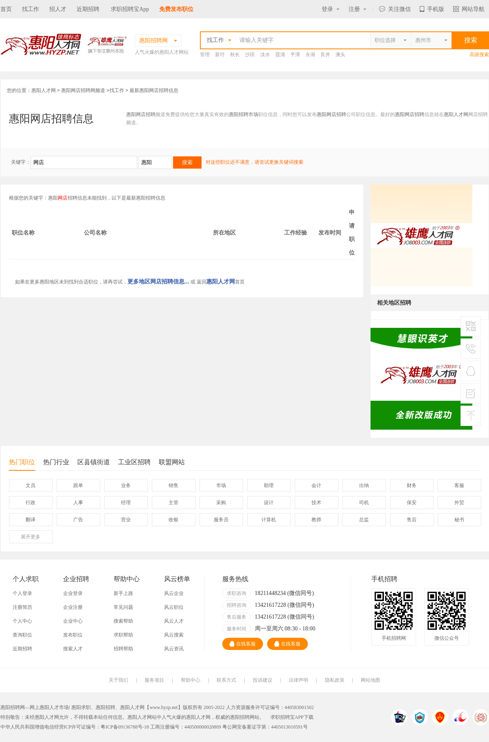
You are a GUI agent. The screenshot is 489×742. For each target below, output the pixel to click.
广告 (78, 519)
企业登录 (73, 593)
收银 (173, 519)
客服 (459, 485)
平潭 (295, 54)
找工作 (30, 9)
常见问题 (123, 607)
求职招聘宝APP (287, 717)
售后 (412, 519)
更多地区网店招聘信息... (158, 281)
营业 (126, 519)
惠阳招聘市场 (243, 114)
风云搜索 (174, 635)
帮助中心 (190, 680)
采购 (221, 502)
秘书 (459, 519)
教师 (316, 519)
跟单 (78, 485)
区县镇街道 (93, 462)
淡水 (265, 54)
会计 (316, 485)
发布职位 (73, 635)
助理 (269, 485)
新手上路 (123, 593)
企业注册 (73, 607)
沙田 (250, 54)
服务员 (221, 519)
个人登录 (22, 593)
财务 (412, 485)
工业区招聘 (134, 462)
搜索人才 (73, 649)
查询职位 (22, 635)
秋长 (235, 54)
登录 (331, 9)
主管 (173, 502)
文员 (30, 485)
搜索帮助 (123, 621)
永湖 (310, 54)
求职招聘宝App (130, 9)
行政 (30, 502)
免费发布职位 (176, 9)
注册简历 (22, 607)
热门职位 (22, 464)
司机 (364, 502)
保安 (412, 502)
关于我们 (118, 680)
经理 (126, 502)
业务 (126, 485)
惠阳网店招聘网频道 (83, 90)
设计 (269, 502)
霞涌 (280, 54)
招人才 (57, 9)
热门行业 (56, 462)
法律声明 (298, 680)
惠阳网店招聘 (141, 114)
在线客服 (242, 644)
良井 (325, 54)
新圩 (220, 54)
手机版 (432, 9)
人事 (78, 502)
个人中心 (22, 621)
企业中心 (73, 621)
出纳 (364, 485)
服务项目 (154, 680)
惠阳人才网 (43, 90)
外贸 (459, 502)
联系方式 (226, 680)
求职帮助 (123, 635)
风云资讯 (174, 649)
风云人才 (174, 621)
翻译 (30, 519)
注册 (357, 9)
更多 (30, 537)
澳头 (340, 54)
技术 (316, 502)
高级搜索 (479, 54)
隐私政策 (334, 680)
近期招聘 (88, 9)
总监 (364, 519)
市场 (221, 485)
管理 (205, 54)
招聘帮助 (123, 649)
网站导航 (469, 9)
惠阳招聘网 (242, 717)
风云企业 (174, 593)
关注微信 (395, 9)
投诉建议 (262, 680)
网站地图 (370, 680)
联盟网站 (172, 462)
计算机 (268, 519)
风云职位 (174, 607)
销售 (173, 485)
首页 (6, 9)
